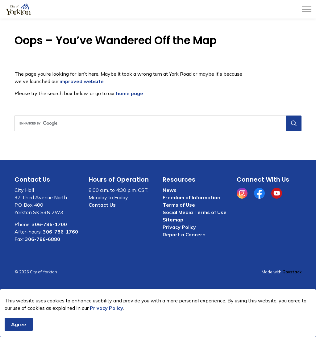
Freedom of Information (191, 197)
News (170, 190)
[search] (157, 123)
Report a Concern (184, 234)
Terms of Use (179, 205)
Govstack (291, 271)
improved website (82, 81)
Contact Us (102, 205)
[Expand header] (306, 9)
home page (129, 93)
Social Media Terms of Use (195, 212)
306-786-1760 (60, 232)
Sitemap (173, 220)
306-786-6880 (42, 239)
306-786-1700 (49, 224)
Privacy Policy (106, 315)
